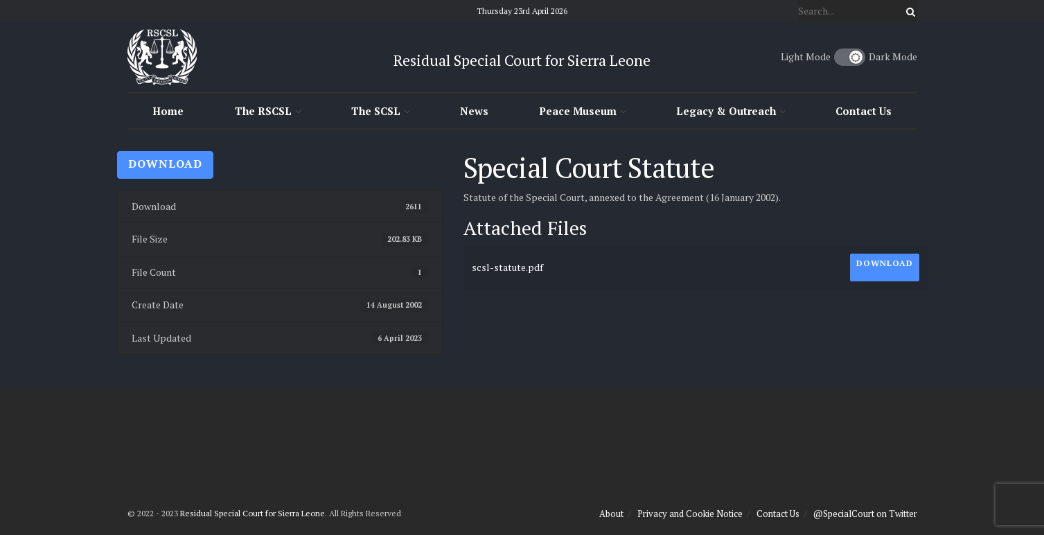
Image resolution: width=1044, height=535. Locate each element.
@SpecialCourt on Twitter (865, 513)
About (611, 513)
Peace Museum (578, 111)
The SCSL (375, 111)
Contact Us (863, 111)
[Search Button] (908, 11)
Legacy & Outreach (726, 111)
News (474, 111)
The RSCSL (263, 111)
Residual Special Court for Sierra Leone (252, 513)
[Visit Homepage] (162, 56)
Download (165, 163)
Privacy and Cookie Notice (690, 513)
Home (168, 111)
